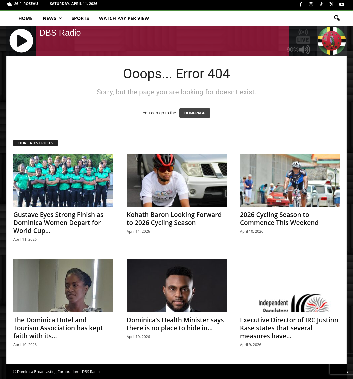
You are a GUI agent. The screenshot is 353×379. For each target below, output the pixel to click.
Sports (80, 18)
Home (25, 18)
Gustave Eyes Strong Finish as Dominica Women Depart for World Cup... (58, 222)
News (52, 18)
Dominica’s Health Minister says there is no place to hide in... (175, 324)
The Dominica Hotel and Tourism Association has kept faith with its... (58, 328)
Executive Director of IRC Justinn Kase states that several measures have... (289, 328)
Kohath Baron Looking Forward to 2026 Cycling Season (174, 218)
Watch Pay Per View (124, 18)
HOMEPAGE (194, 113)
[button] (336, 18)
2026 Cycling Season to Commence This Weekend (279, 218)
